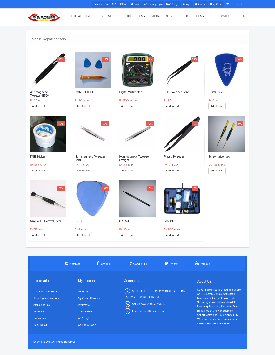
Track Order (85, 311)
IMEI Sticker (37, 157)
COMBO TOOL (84, 92)
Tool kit (168, 221)
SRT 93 (124, 221)
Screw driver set (218, 157)
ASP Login (172, 4)
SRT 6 (78, 221)
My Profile (84, 305)
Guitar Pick (215, 92)
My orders (84, 291)
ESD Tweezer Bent (176, 92)
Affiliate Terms (41, 305)
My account (87, 281)
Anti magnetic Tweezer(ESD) (39, 94)
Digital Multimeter (130, 92)
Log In (188, 4)
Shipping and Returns (46, 298)
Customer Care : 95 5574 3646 (110, 4)
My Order (216, 4)
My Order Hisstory (89, 298)
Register (201, 4)
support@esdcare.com (153, 311)
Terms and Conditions (46, 291)
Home (135, 4)
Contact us (39, 318)
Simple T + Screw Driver (45, 221)
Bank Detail (40, 325)
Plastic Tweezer (174, 157)
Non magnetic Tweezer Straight (134, 158)
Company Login (153, 4)
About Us (38, 311)
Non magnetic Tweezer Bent (90, 158)
